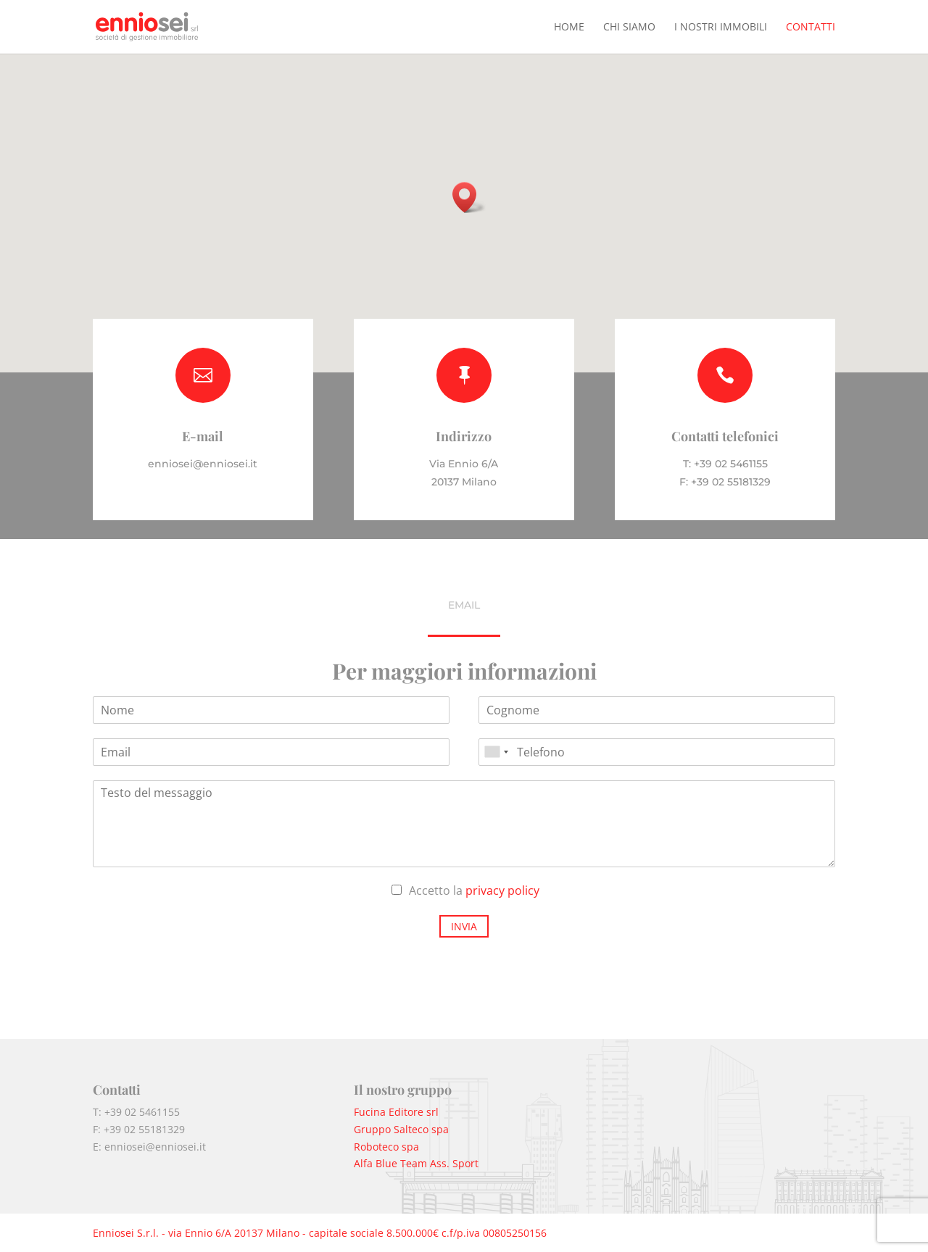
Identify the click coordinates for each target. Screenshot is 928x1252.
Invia (464, 926)
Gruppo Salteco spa (401, 1129)
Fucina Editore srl (396, 1112)
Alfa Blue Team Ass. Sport (416, 1163)
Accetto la (474, 890)
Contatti (810, 27)
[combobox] (496, 752)
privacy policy (502, 890)
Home (569, 27)
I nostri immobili (720, 27)
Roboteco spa (386, 1146)
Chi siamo (629, 27)
